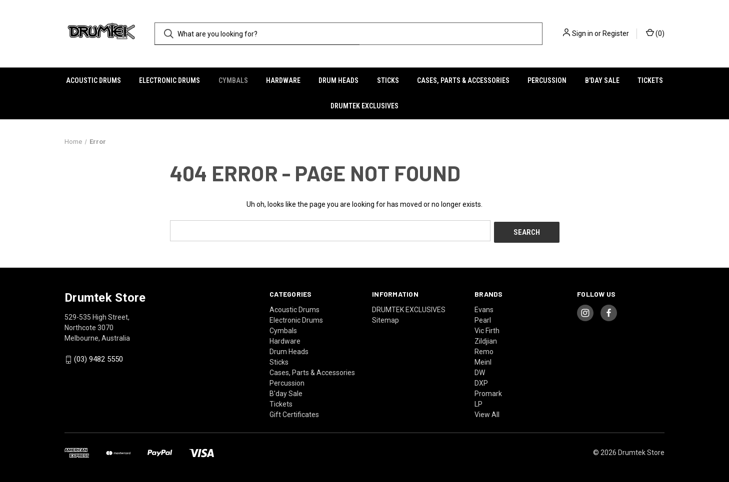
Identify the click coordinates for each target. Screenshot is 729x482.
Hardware (283, 80)
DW (479, 371)
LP (478, 402)
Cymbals (233, 80)
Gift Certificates (294, 413)
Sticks (388, 80)
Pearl (482, 318)
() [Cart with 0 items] (655, 32)
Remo (484, 350)
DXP (481, 381)
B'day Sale (602, 80)
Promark (488, 392)
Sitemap (385, 318)
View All (487, 413)
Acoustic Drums (93, 80)
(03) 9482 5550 (98, 357)
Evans (484, 308)
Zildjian (485, 339)
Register (615, 33)
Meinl (483, 360)
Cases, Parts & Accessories (463, 80)
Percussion (547, 80)
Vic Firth (487, 329)
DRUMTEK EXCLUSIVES (364, 106)
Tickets (650, 80)
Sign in (582, 33)
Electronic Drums (169, 80)
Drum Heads (338, 80)
